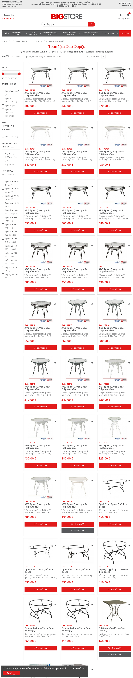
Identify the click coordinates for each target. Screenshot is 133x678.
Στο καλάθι (78, 524)
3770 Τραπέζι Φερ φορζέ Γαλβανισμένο (74, 153)
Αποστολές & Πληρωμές (12, 4)
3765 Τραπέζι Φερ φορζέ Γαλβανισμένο (112, 329)
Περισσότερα (41, 113)
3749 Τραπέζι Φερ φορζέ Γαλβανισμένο (37, 270)
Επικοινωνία (126, 5)
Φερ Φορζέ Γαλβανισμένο (11, 157)
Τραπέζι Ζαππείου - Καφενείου (11, 112)
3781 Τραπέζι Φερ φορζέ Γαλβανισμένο (74, 505)
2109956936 (8, 18)
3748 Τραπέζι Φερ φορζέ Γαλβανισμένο (74, 270)
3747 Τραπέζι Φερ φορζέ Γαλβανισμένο (112, 270)
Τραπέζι (10, 105)
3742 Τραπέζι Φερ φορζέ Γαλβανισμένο (37, 211)
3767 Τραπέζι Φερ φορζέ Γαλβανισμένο (112, 446)
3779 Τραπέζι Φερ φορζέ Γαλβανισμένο (74, 94)
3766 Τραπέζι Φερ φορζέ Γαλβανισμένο (74, 329)
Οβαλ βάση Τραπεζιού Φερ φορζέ (113, 505)
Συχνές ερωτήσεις (9, 6)
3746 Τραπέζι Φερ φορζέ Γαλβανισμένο (37, 329)
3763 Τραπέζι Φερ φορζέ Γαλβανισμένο (74, 388)
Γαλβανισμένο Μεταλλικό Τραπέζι (112, 629)
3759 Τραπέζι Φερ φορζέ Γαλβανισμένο (37, 446)
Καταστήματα (125, 3)
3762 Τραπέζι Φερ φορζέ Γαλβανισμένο (74, 446)
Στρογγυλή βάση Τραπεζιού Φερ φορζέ (113, 570)
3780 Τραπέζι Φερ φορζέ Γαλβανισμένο (112, 94)
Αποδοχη (11, 673)
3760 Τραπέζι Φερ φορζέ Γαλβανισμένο (37, 505)
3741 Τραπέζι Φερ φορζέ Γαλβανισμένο (74, 211)
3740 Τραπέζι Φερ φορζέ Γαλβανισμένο (112, 211)
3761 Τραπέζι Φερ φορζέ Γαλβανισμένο (112, 388)
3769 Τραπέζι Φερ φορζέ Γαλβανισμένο (112, 153)
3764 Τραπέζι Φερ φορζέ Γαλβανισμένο (37, 388)
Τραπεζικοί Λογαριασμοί (12, 2)
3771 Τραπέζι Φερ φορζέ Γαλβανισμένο (37, 153)
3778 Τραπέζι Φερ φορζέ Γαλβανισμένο (37, 94)
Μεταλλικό (11, 136)
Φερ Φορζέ (11, 164)
